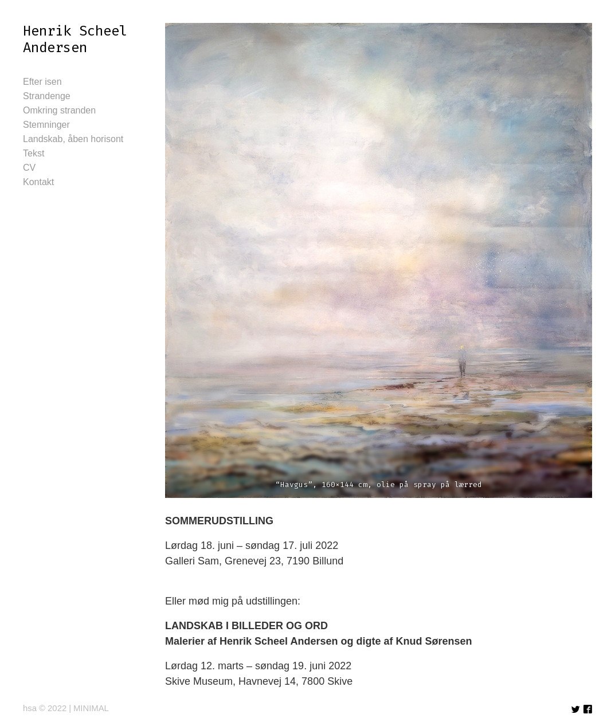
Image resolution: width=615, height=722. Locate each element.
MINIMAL (91, 708)
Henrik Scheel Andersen (75, 39)
